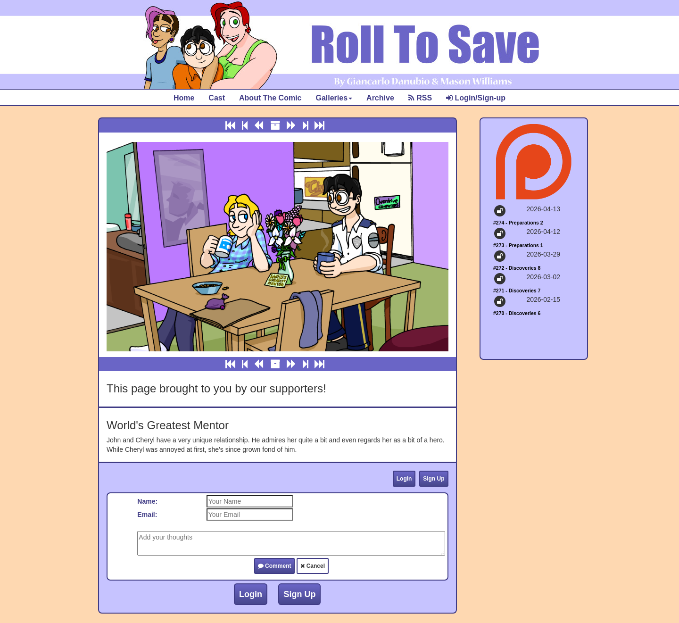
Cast (216, 98)
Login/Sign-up (475, 98)
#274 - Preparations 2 (518, 222)
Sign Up (433, 478)
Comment (274, 566)
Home (184, 98)
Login (404, 478)
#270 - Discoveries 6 (516, 313)
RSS (420, 98)
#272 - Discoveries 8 (516, 268)
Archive (380, 98)
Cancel (312, 566)
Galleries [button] (333, 98)
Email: (147, 514)
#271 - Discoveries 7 (516, 290)
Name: (147, 501)
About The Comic (270, 98)
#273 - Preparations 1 (518, 245)
